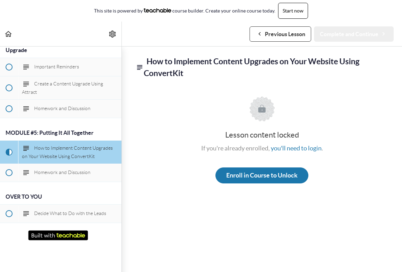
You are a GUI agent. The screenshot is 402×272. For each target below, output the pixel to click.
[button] (8, 34)
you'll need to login (296, 148)
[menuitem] (112, 34)
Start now (293, 11)
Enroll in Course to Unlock (262, 175)
